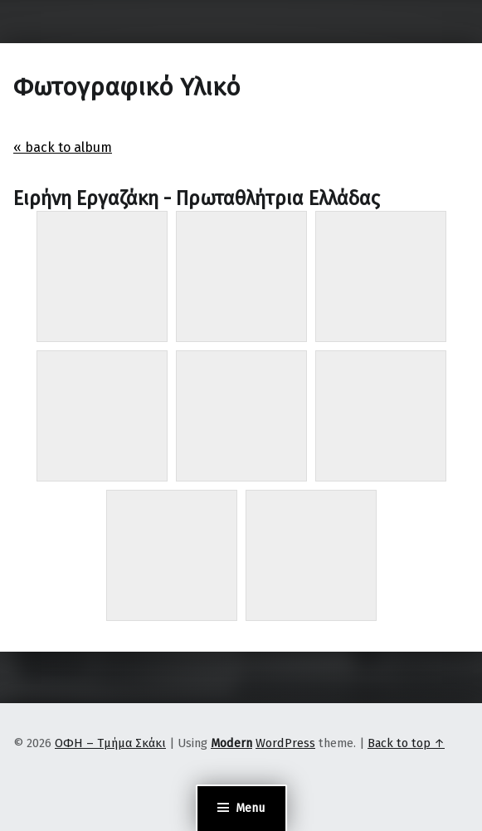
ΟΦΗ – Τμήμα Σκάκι (110, 743)
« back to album (62, 147)
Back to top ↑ (406, 743)
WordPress (285, 743)
